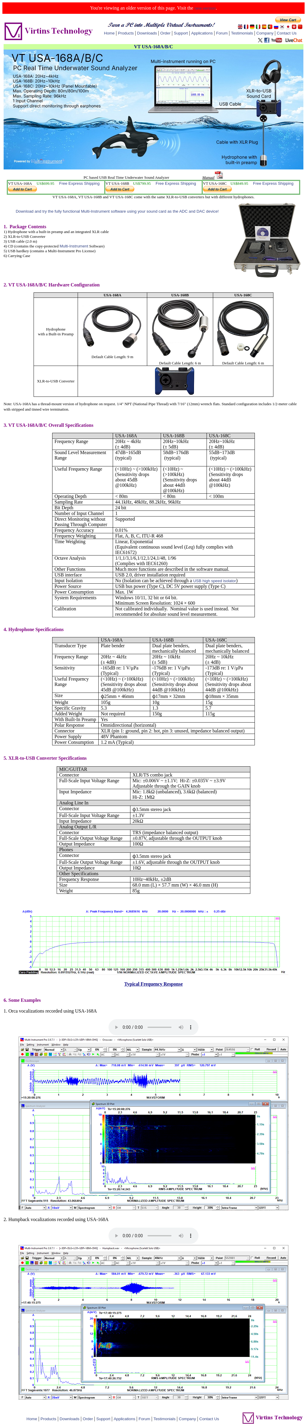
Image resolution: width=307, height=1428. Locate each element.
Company (264, 33)
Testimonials (242, 33)
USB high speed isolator (214, 581)
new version (205, 8)
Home (109, 33)
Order (165, 33)
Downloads (147, 33)
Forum (222, 33)
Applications (202, 33)
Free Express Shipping (79, 183)
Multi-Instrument (74, 246)
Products (126, 33)
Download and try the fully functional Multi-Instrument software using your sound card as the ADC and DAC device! (117, 211)
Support (181, 33)
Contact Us (287, 33)
